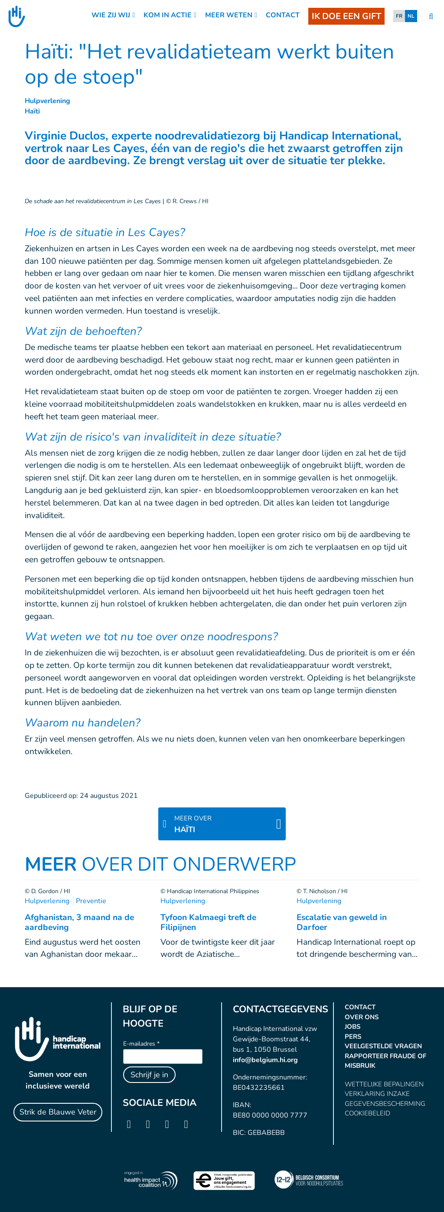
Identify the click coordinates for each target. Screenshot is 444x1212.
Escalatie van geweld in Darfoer (342, 922)
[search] (431, 16)
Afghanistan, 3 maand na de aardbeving (79, 922)
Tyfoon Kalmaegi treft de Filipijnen (208, 922)
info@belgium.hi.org (265, 1060)
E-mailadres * (141, 1044)
